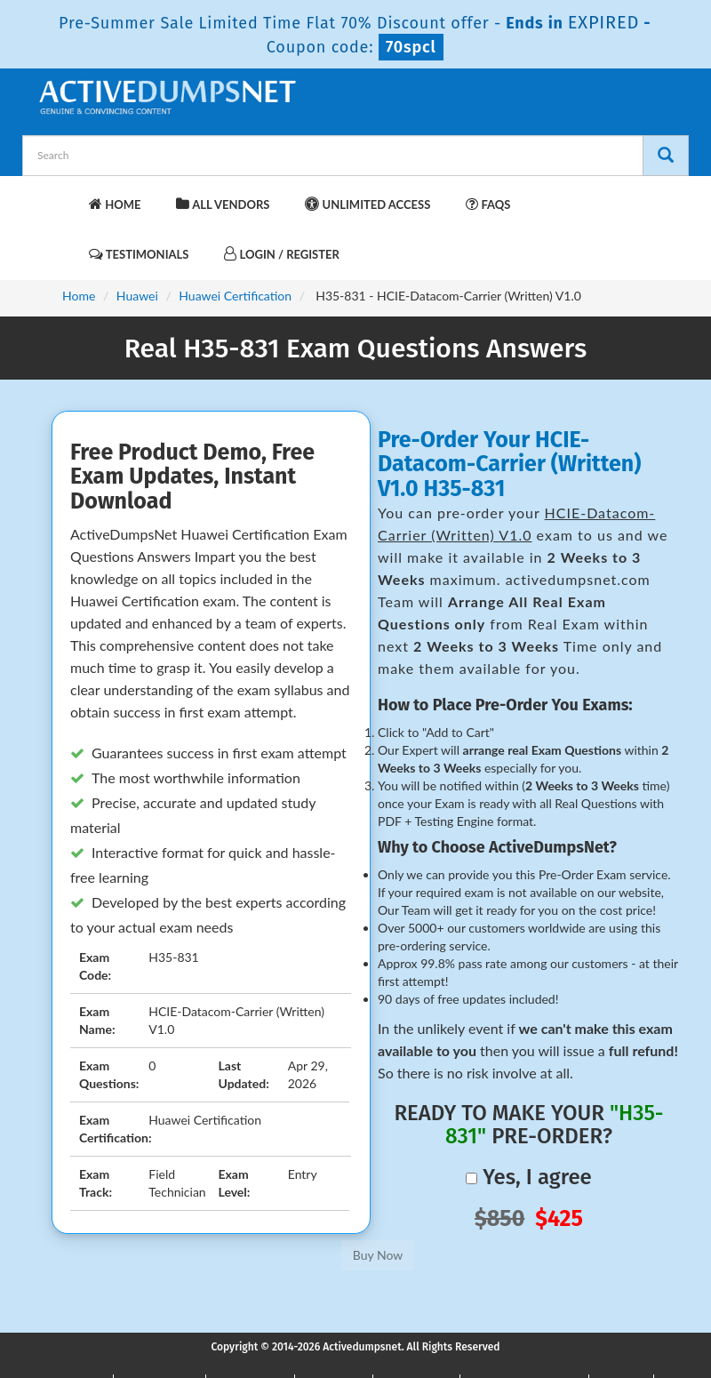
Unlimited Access (367, 204)
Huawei (137, 295)
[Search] (666, 155)
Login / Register (281, 253)
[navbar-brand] (57, 195)
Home (114, 204)
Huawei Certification (235, 295)
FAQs (488, 204)
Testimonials (138, 253)
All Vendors (222, 204)
